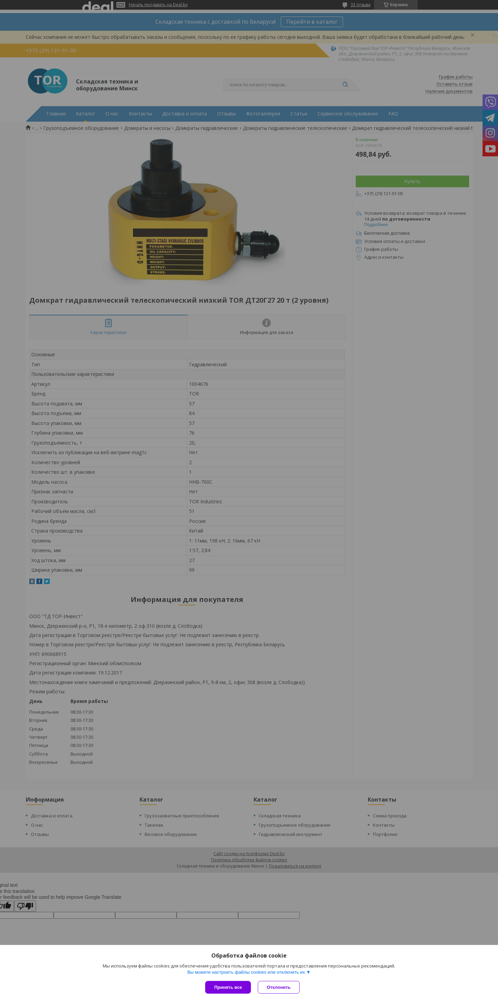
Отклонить (278, 987)
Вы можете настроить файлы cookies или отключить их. (246, 972)
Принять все (228, 987)
